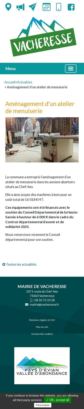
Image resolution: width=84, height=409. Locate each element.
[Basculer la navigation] (70, 68)
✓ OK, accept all (57, 400)
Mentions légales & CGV (42, 319)
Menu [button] (11, 68)
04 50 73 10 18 (44, 300)
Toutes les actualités (19, 264)
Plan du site (42, 326)
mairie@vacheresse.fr (44, 304)
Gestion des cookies (42, 333)
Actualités (24, 82)
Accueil (9, 82)
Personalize (43, 405)
